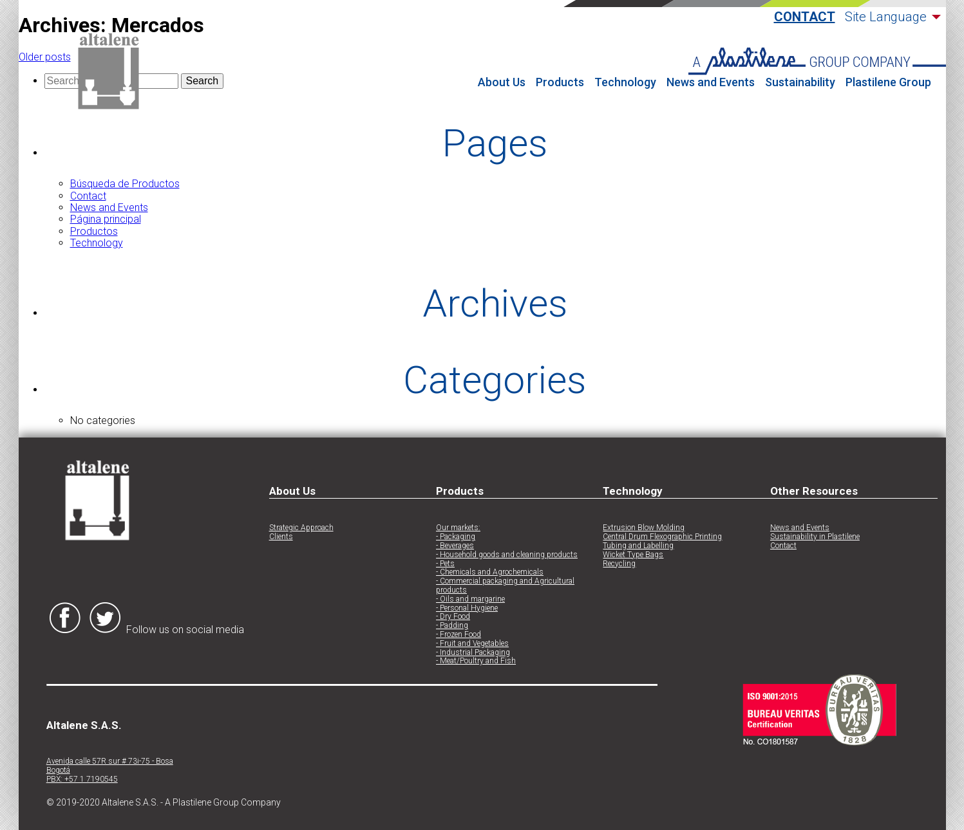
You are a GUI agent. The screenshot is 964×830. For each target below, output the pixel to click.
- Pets (445, 564)
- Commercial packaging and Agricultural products (505, 586)
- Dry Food (453, 617)
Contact (804, 17)
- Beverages (455, 546)
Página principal (105, 219)
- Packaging (455, 537)
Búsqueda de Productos (125, 184)
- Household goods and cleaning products (507, 555)
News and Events (710, 82)
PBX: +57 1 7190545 (82, 779)
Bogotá (58, 770)
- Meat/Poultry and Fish (476, 661)
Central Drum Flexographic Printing (662, 537)
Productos (94, 231)
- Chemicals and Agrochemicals (489, 572)
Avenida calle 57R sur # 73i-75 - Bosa (109, 761)
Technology (625, 82)
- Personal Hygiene (467, 608)
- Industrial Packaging (473, 653)
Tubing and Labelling (638, 546)
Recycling (619, 564)
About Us (501, 82)
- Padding (452, 626)
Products (560, 82)
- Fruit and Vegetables (472, 644)
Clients (281, 537)
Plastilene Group (888, 82)
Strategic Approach (301, 528)
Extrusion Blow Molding (644, 528)
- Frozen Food (458, 635)
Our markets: (458, 528)
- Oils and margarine (470, 599)
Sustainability (800, 82)
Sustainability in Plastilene (815, 537)
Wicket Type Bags (633, 555)
